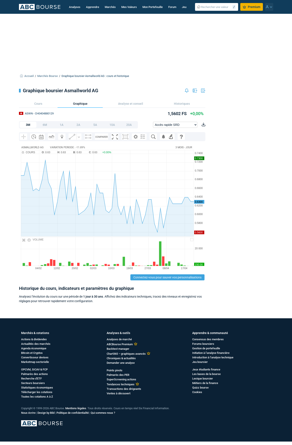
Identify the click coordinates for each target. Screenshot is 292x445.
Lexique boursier (202, 378)
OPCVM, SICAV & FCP (34, 369)
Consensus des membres (208, 339)
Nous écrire (28, 412)
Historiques (182, 103)
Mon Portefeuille (152, 7)
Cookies (197, 392)
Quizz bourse (200, 387)
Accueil (29, 76)
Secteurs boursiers (33, 383)
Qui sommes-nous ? (103, 412)
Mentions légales (75, 408)
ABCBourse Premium (120, 344)
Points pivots (114, 370)
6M (45, 124)
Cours (38, 103)
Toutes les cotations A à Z (37, 396)
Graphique (80, 103)
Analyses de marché (119, 339)
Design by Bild (46, 412)
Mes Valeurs (129, 7)
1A (61, 124)
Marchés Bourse (47, 76)
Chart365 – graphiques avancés (126, 353)
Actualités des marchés (35, 343)
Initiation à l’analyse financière (211, 352)
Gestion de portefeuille (206, 348)
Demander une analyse (121, 362)
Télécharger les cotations (36, 392)
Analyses (74, 7)
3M (28, 124)
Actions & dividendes (34, 339)
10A (112, 124)
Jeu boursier (200, 362)
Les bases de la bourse (206, 374)
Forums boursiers (203, 343)
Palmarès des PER (118, 374)
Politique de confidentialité (72, 412)
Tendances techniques (120, 384)
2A (78, 124)
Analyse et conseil (130, 103)
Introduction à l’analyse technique (212, 357)
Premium (251, 7)
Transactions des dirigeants (124, 388)
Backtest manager (118, 348)
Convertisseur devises (34, 357)
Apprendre (92, 7)
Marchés (110, 7)
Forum (172, 7)
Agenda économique (33, 348)
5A (95, 124)
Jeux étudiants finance (206, 369)
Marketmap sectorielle (35, 362)
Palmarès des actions (34, 374)
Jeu (184, 7)
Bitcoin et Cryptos (32, 352)
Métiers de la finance (205, 383)
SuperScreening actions (121, 379)
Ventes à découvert (118, 393)
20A (129, 124)
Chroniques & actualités (121, 358)
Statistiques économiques (37, 387)
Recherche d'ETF (31, 378)
